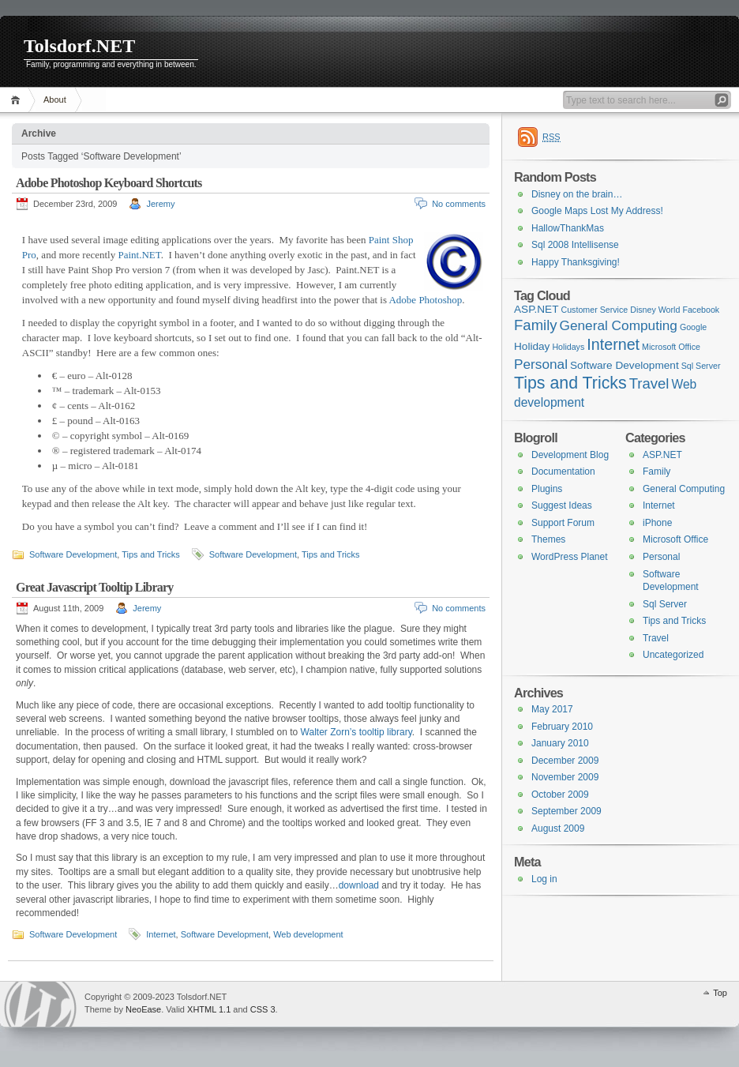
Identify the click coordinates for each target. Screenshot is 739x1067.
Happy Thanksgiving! (575, 262)
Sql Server (665, 604)
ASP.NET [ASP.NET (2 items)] (536, 309)
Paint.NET (139, 255)
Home (18, 100)
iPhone (657, 522)
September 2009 (566, 811)
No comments (459, 204)
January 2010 (560, 743)
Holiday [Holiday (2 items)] (532, 346)
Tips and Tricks (151, 554)
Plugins (546, 488)
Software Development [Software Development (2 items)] (624, 365)
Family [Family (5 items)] (535, 325)
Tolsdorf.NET (79, 46)
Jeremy (160, 204)
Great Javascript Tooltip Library (94, 587)
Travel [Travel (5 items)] (649, 383)
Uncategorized (673, 654)
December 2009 (564, 760)
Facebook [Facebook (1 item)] (700, 309)
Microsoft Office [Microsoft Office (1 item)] (671, 346)
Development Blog (570, 454)
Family (656, 471)
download (359, 885)
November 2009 (564, 777)
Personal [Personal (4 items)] (541, 364)
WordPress (40, 1004)
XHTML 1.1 (209, 1009)
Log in (544, 879)
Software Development (73, 554)
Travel (656, 638)
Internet (160, 934)
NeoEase (143, 1009)
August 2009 (557, 828)
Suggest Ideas (561, 505)
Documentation (563, 471)
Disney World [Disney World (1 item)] (655, 309)
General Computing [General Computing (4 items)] (618, 325)
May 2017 (552, 709)
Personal (661, 556)
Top (720, 992)
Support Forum (563, 522)
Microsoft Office (675, 539)
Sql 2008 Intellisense (575, 244)
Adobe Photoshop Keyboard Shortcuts (109, 183)
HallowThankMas (567, 228)
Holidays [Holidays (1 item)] (568, 346)
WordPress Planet (569, 556)
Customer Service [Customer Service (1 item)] (594, 309)
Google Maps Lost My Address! (597, 210)
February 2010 (562, 726)
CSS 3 (263, 1009)
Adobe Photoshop (425, 300)
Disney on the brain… (576, 194)
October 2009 (560, 794)
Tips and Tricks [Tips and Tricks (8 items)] (570, 383)
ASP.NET (662, 454)
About (54, 99)
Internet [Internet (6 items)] (613, 344)
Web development (308, 934)
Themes (548, 539)
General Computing (684, 488)
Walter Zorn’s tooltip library (356, 732)
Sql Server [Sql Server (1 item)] (701, 365)
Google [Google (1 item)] (693, 327)
